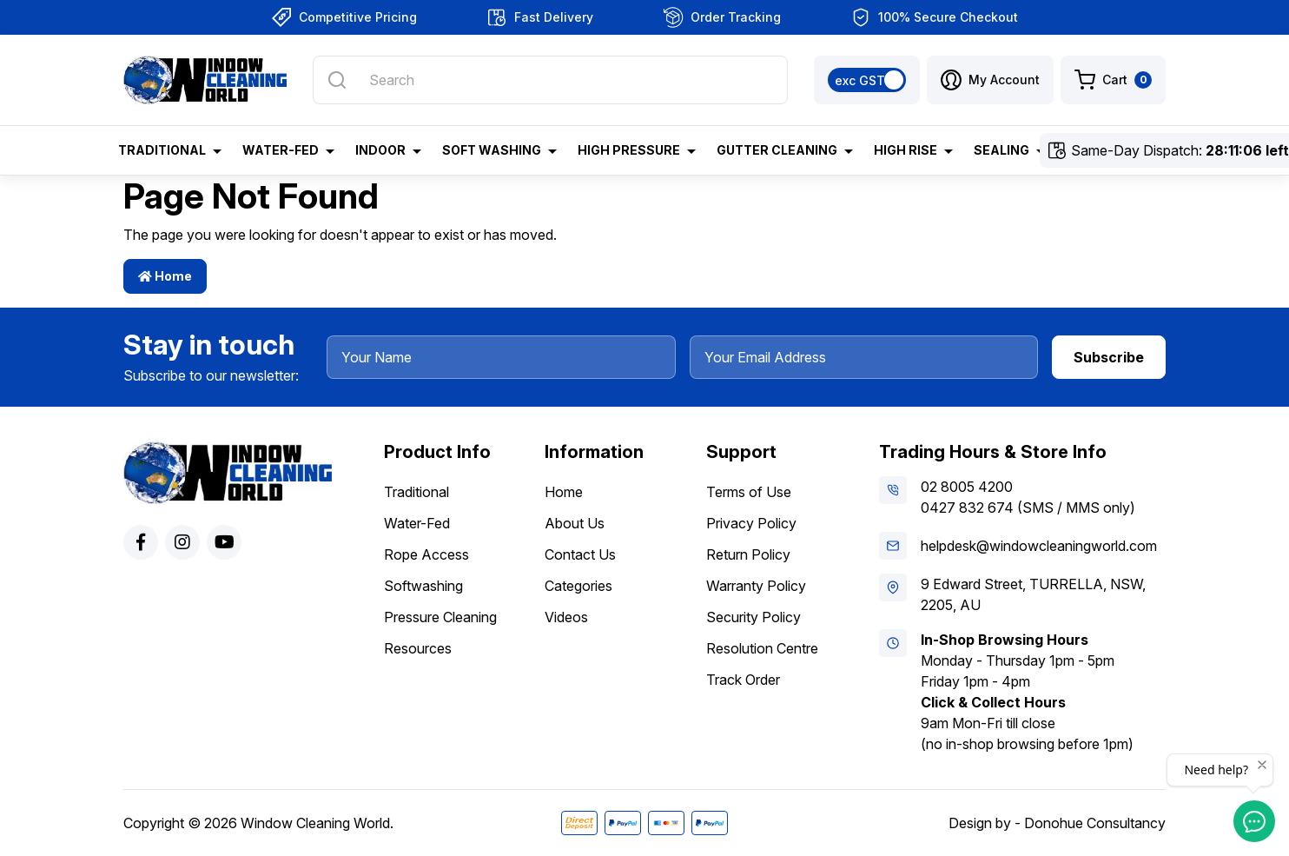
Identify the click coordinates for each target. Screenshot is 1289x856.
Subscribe (1109, 357)
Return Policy (748, 554)
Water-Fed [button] (280, 150)
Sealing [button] (1001, 150)
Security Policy (753, 617)
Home (165, 276)
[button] (990, 80)
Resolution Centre (762, 648)
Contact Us (580, 554)
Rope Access (426, 554)
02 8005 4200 (967, 486)
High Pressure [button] (629, 150)
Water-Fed (417, 523)
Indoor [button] (380, 150)
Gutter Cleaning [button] (777, 150)
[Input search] (550, 80)
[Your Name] (501, 357)
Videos (566, 617)
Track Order (743, 679)
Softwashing (423, 585)
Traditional (416, 492)
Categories (578, 585)
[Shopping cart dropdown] (1113, 80)
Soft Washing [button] (491, 150)
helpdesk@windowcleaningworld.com (1039, 545)
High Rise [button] (905, 150)
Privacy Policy (751, 523)
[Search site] (337, 80)
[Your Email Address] (864, 357)
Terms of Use (748, 492)
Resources (418, 648)
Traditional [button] (162, 150)
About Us (575, 523)
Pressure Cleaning (440, 617)
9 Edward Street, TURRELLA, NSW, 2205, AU (1033, 594)
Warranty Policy (756, 585)
